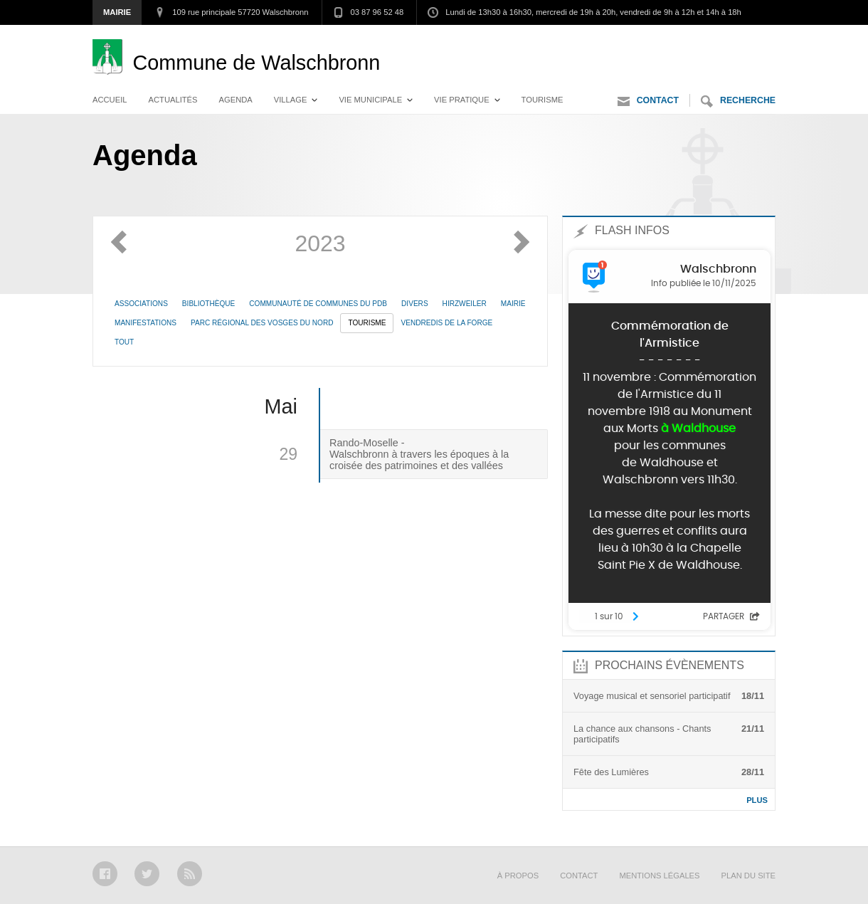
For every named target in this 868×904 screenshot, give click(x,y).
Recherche (738, 101)
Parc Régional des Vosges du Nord (262, 323)
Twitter (146, 873)
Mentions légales (659, 875)
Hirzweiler (465, 304)
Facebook (104, 873)
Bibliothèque (208, 304)
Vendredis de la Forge (446, 323)
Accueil (109, 99)
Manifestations (145, 323)
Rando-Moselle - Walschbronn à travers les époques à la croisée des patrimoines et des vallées (419, 454)
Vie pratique (461, 99)
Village (290, 99)
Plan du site (748, 875)
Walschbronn (256, 62)
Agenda (236, 99)
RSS (189, 873)
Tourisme (542, 99)
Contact (648, 101)
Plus (757, 800)
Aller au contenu (736, 39)
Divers (414, 304)
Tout (124, 342)
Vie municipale (370, 99)
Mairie (117, 12)
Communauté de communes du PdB (318, 304)
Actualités (173, 99)
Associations (141, 304)
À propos (518, 875)
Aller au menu (643, 39)
